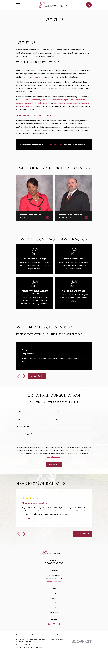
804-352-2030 (54, 563)
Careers (54, 607)
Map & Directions (54, 581)
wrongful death (30, 103)
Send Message (54, 464)
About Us (54, 598)
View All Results (37, 376)
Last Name (59, 412)
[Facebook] (54, 624)
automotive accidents (32, 100)
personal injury (39, 77)
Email (57, 419)
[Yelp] (59, 624)
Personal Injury (53, 603)
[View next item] (24, 376)
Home (54, 593)
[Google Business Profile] (49, 624)
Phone (19, 419)
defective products (26, 106)
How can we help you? (24, 434)
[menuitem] (19, 647)
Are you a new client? (24, 427)
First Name (20, 412)
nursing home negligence (62, 103)
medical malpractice (44, 103)
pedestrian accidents (81, 103)
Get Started (54, 612)
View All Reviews (82, 533)
